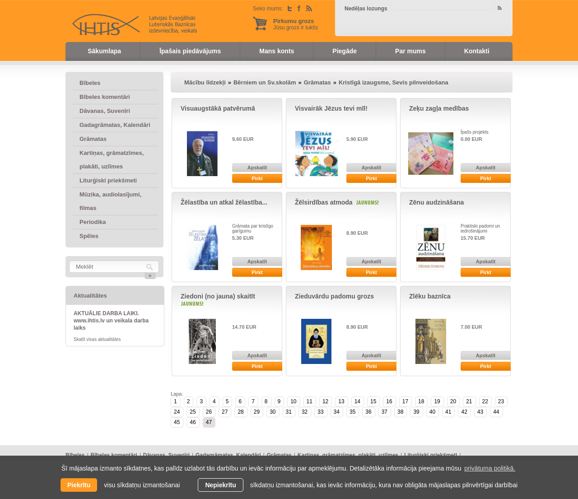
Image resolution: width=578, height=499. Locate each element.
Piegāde (344, 51)
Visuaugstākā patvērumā (218, 108)
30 (272, 412)
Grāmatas (93, 138)
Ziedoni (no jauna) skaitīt (218, 296)
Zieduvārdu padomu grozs (334, 296)
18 (421, 401)
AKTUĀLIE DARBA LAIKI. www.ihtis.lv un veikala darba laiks (111, 320)
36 (368, 412)
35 (352, 412)
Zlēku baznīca (430, 296)
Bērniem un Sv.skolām (264, 82)
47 (209, 422)
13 (341, 401)
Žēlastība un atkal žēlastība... (224, 202)
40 (432, 412)
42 (464, 412)
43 (480, 412)
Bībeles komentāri (104, 96)
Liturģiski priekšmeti (108, 180)
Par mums (410, 51)
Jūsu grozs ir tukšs (295, 24)
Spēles (88, 236)
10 (293, 401)
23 (501, 401)
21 (469, 401)
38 (400, 412)
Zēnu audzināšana (436, 202)
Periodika (92, 222)
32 (305, 412)
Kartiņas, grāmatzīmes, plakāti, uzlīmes (111, 159)
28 (240, 412)
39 (416, 412)
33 (320, 412)
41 (448, 412)
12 (325, 401)
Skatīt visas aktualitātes (97, 339)
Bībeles (89, 82)
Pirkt (257, 178)
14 (357, 401)
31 (289, 412)
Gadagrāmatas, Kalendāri (114, 124)
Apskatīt (257, 167)
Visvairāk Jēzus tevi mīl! (331, 108)
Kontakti (476, 51)
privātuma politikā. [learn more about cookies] (489, 468)
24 (177, 412)
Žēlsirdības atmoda (324, 202)
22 (485, 401)
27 (225, 412)
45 (177, 422)
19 (437, 401)
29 (257, 412)
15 (373, 401)
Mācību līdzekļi (205, 82)
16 (389, 401)
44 (496, 412)
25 (193, 412)
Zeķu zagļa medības (439, 108)
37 (384, 412)
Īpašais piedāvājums (190, 51)
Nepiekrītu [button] (220, 485)
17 (405, 401)
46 (193, 422)
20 (453, 401)
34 (337, 412)
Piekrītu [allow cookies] (78, 485)
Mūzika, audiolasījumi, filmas (110, 201)
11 (309, 401)
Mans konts (276, 51)
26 (209, 412)
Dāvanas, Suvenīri (104, 110)
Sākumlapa (104, 51)
